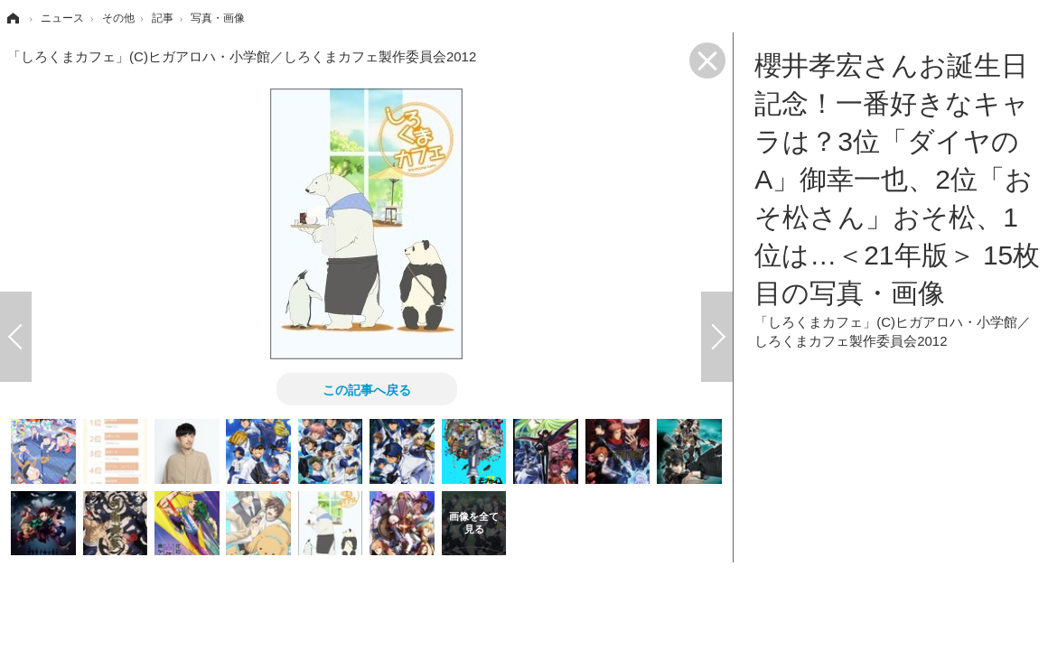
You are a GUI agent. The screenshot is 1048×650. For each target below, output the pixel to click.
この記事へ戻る (367, 389)
